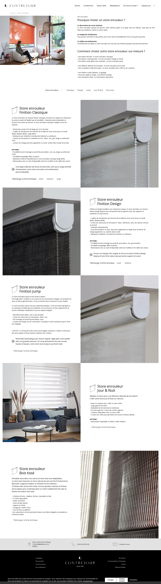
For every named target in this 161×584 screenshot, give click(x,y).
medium (51, 179)
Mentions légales (120, 567)
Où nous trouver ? (130, 5)
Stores (77, 5)
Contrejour (39, 558)
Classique (70, 90)
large (60, 179)
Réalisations (115, 5)
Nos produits (40, 561)
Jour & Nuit (98, 90)
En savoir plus (88, 581)
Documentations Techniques (116, 561)
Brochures (122, 558)
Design (80, 90)
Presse (123, 564)
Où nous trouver (41, 564)
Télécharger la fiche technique (25, 351)
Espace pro (146, 5)
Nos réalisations (41, 567)
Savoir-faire (101, 5)
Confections (88, 5)
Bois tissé (110, 90)
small (41, 179)
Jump (88, 90)
